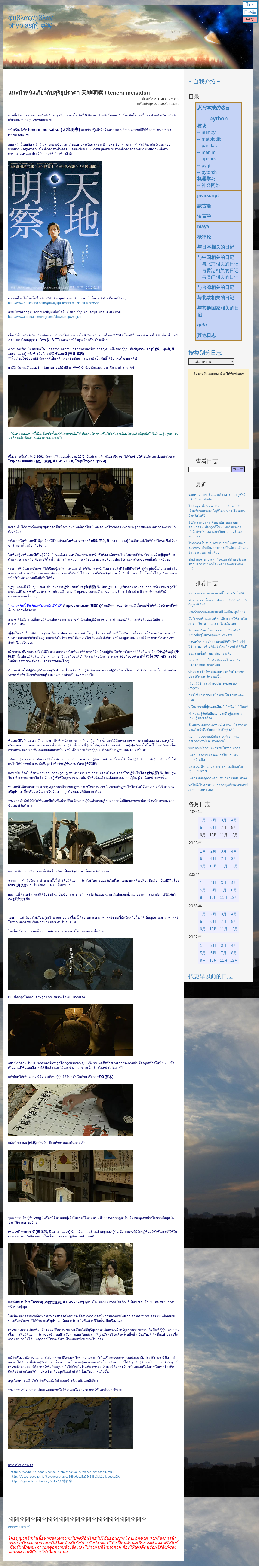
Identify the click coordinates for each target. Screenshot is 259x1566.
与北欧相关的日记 (215, 297)
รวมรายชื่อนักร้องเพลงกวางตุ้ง (209, 653)
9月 (203, 866)
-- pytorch (207, 172)
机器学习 (206, 178)
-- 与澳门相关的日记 (218, 277)
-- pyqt (203, 165)
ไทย (250, 4)
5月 (203, 827)
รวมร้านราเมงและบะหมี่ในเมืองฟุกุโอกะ (216, 612)
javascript (208, 195)
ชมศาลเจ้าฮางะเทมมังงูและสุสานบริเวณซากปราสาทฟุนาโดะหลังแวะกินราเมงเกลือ (217, 564)
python (218, 118)
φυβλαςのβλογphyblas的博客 (30, 21)
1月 (203, 820)
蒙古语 (204, 205)
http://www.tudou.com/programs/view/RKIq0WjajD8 (44, 317)
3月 (224, 820)
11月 (224, 866)
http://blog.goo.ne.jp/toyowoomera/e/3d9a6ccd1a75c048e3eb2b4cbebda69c (65, 1476)
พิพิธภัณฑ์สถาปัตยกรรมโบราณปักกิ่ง (214, 748)
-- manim (206, 152)
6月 (213, 827)
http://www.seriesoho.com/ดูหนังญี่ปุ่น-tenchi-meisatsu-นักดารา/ (53, 303)
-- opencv (206, 158)
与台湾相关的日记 (215, 287)
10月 (213, 866)
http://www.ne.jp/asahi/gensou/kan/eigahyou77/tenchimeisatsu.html (62, 1472)
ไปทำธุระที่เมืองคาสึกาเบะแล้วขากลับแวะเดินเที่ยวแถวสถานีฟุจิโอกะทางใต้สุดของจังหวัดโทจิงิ (217, 510)
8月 (234, 859)
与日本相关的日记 (215, 247)
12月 (234, 866)
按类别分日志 (205, 353)
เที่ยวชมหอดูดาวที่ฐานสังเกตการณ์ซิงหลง (217, 778)
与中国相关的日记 (215, 257)
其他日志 (206, 335)
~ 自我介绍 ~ (204, 81)
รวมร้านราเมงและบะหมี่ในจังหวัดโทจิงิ (216, 593)
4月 (234, 820)
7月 (224, 859)
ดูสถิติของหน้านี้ (19, 1527)
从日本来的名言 (213, 107)
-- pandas (207, 145)
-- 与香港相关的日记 (218, 270)
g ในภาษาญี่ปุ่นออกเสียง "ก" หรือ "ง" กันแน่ (218, 706)
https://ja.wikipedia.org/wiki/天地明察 (41, 1481)
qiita (202, 324)
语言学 (204, 216)
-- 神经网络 (208, 185)
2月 (213, 820)
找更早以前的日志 (210, 976)
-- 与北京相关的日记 (218, 263)
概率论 (204, 236)
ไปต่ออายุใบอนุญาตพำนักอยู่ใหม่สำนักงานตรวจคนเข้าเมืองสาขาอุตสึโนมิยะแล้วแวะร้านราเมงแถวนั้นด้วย (218, 547)
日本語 (250, 12)
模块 (202, 125)
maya (203, 226)
